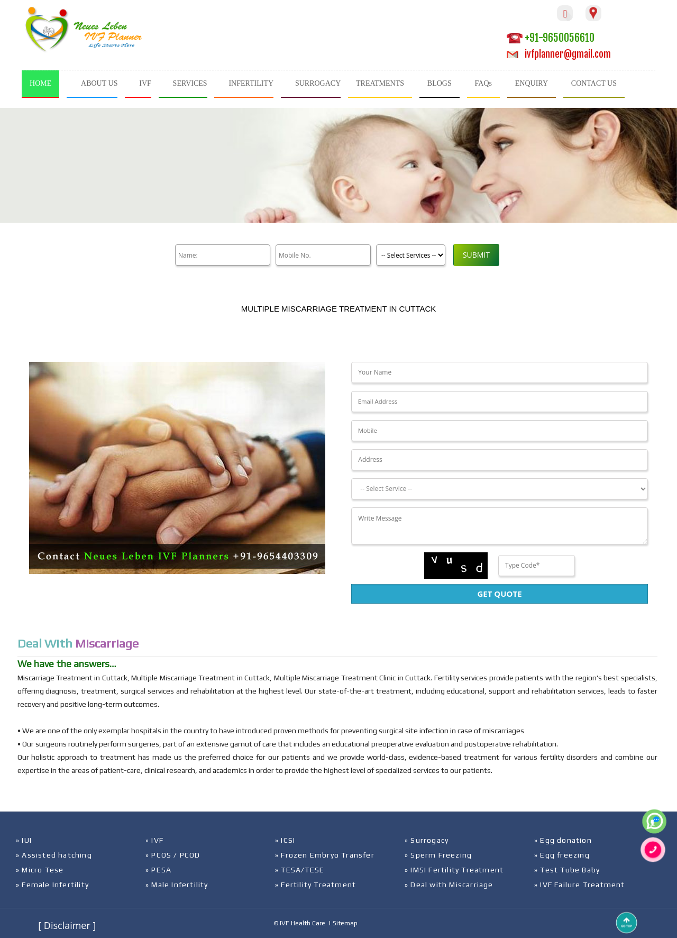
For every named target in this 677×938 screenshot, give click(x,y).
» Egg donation (563, 840)
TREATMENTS (380, 83)
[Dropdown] (499, 488)
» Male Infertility (176, 884)
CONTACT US (594, 83)
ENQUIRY (531, 83)
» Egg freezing (562, 855)
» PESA (158, 870)
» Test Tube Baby (567, 870)
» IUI (24, 840)
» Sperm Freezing (438, 855)
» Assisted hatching (54, 855)
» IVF (154, 840)
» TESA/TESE (299, 870)
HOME (40, 83)
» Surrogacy (427, 840)
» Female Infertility (52, 884)
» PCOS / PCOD (172, 855)
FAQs (483, 83)
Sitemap (345, 923)
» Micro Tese (39, 870)
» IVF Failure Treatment (579, 884)
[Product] (410, 255)
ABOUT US (99, 83)
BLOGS (439, 83)
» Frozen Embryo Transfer (324, 855)
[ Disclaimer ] (67, 925)
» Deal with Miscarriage (449, 884)
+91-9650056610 (550, 37)
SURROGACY (318, 83)
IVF (145, 83)
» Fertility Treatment (315, 884)
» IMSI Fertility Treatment (454, 870)
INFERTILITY (250, 83)
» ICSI (285, 840)
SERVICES (190, 83)
